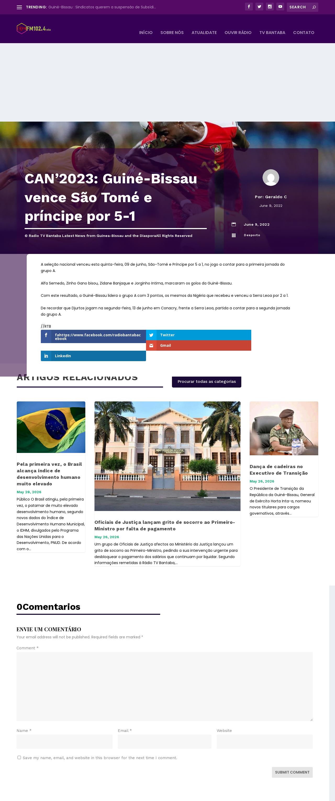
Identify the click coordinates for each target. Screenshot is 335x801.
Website (224, 708)
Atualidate (204, 25)
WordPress (106, 794)
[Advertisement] (167, 74)
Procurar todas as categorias (206, 359)
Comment (27, 625)
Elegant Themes (55, 794)
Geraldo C (276, 188)
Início (146, 25)
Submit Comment (292, 750)
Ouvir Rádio (238, 25)
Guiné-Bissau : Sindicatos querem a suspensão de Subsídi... (102, 7)
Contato (303, 25)
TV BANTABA (272, 25)
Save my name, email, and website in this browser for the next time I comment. (100, 735)
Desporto (252, 227)
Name (24, 708)
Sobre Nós (172, 25)
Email (125, 708)
